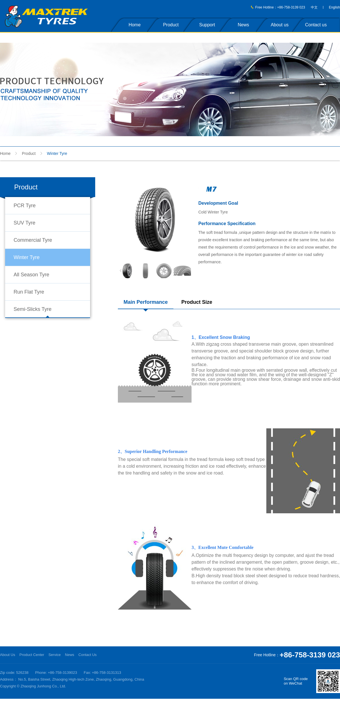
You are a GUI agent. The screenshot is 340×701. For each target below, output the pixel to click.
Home (135, 24)
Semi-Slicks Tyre (33, 309)
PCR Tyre (25, 205)
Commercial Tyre (33, 240)
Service (54, 655)
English (334, 7)
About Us (7, 655)
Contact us (316, 24)
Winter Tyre (27, 257)
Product (170, 24)
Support (207, 24)
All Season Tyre (31, 274)
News (243, 24)
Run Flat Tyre (29, 292)
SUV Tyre (24, 223)
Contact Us (87, 655)
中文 (314, 7)
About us (279, 24)
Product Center (31, 655)
